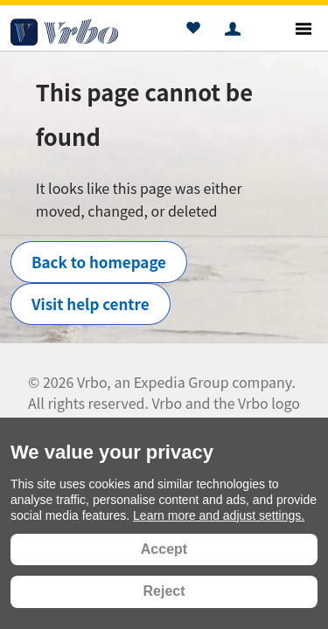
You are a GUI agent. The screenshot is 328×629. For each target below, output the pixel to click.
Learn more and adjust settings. (218, 515)
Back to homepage (98, 262)
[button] (193, 30)
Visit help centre (90, 303)
